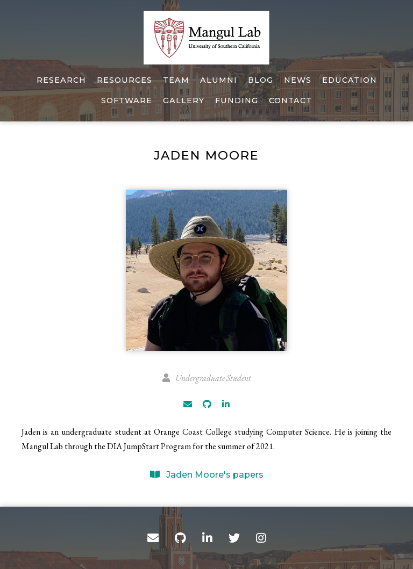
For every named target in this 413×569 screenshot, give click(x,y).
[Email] (187, 404)
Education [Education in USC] (349, 80)
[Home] (206, 37)
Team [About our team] (176, 80)
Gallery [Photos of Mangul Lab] (183, 100)
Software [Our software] (126, 100)
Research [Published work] (61, 80)
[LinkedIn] (226, 404)
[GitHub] (207, 404)
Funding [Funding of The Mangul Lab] (236, 100)
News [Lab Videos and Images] (297, 80)
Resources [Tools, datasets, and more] (124, 80)
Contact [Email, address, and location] (290, 100)
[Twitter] (234, 538)
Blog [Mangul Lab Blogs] (260, 80)
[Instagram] (261, 538)
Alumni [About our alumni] (218, 80)
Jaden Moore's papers (207, 475)
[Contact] (153, 538)
